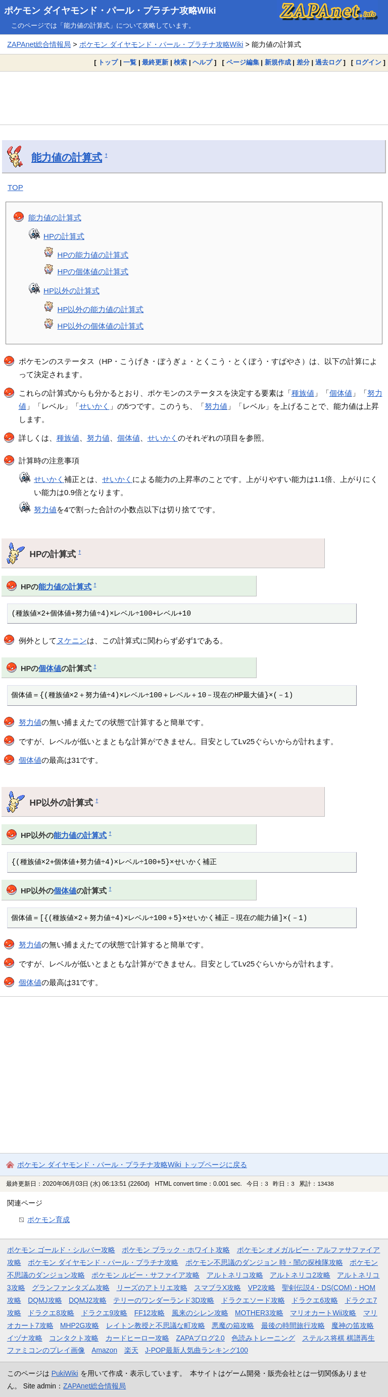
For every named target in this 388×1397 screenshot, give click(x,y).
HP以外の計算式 (71, 290)
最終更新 (155, 62)
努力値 (216, 406)
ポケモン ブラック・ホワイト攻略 (176, 1250)
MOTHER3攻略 (259, 1313)
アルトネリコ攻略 (235, 1275)
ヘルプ (202, 62)
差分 (303, 62)
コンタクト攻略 (74, 1338)
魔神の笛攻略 (352, 1325)
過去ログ (328, 62)
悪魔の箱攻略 (233, 1325)
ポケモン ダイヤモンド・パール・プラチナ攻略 (103, 1262)
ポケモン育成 (48, 1220)
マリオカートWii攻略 (323, 1313)
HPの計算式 (63, 236)
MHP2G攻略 (79, 1325)
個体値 (340, 393)
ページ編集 (242, 62)
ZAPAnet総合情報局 (39, 44)
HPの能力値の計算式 (93, 255)
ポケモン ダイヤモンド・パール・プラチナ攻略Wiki (110, 11)
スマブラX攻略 (217, 1288)
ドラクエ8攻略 (51, 1313)
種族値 (303, 393)
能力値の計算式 (66, 157)
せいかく (94, 406)
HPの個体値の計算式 (93, 271)
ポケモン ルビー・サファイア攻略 (145, 1275)
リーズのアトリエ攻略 (152, 1288)
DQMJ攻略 (45, 1300)
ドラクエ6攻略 (315, 1300)
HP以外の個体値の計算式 (101, 326)
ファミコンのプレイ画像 (46, 1350)
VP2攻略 (261, 1288)
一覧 (129, 62)
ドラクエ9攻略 (104, 1313)
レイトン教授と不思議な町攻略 (155, 1325)
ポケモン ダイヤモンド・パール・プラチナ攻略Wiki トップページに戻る (132, 1165)
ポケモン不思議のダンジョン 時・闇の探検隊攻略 (264, 1262)
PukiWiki (65, 1373)
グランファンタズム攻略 (71, 1288)
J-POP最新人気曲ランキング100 (196, 1350)
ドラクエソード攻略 (253, 1300)
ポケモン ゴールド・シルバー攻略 (61, 1250)
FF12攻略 (149, 1313)
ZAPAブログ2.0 (200, 1338)
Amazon (104, 1350)
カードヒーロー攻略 (137, 1338)
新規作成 (278, 62)
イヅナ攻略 (24, 1338)
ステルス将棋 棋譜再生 (338, 1338)
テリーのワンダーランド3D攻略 (163, 1300)
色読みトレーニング (263, 1338)
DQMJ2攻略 (88, 1300)
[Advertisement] (194, 97)
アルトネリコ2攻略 (300, 1275)
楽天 (131, 1350)
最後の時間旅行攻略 (293, 1325)
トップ (108, 62)
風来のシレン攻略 (200, 1313)
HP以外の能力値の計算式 (101, 309)
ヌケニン (72, 640)
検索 (180, 62)
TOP (15, 187)
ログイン (368, 62)
